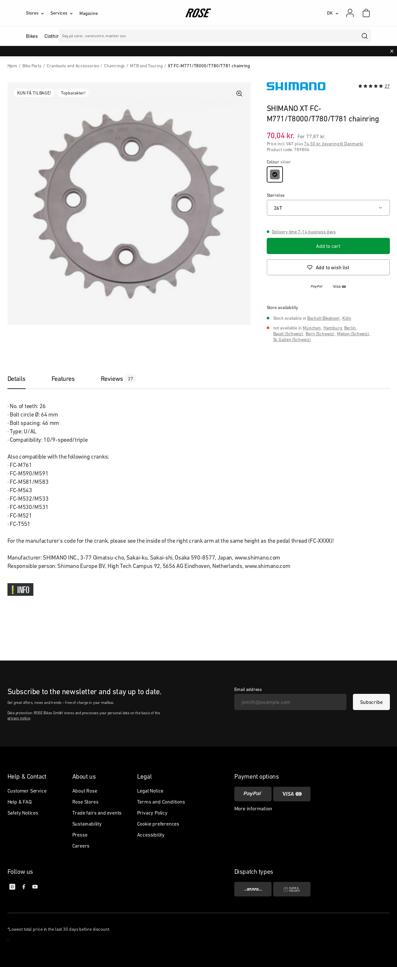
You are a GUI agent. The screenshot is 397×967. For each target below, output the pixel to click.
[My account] (350, 13)
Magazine (88, 13)
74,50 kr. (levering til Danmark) (333, 143)
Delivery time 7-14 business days (304, 231)
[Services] (65, 13)
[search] (365, 35)
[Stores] (38, 13)
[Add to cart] (328, 246)
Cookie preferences (158, 824)
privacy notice (18, 718)
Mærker (171, 36)
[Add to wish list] (328, 267)
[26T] (328, 208)
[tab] (23, 378)
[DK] (333, 13)
